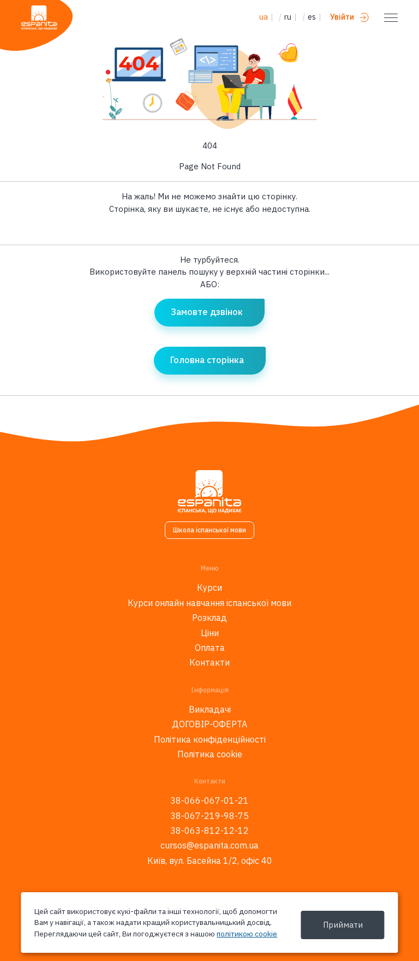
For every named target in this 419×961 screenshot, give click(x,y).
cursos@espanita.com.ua (209, 845)
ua (263, 17)
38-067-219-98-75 (209, 815)
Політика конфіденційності (210, 739)
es (312, 17)
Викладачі (210, 709)
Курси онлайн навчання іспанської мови (209, 602)
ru (287, 17)
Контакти (209, 662)
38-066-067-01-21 (209, 800)
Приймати (343, 925)
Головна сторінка (207, 359)
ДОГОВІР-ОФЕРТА (209, 724)
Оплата (210, 647)
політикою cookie (247, 934)
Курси (209, 587)
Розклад (209, 617)
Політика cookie (209, 754)
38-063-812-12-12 (209, 830)
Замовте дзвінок (207, 311)
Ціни (210, 632)
